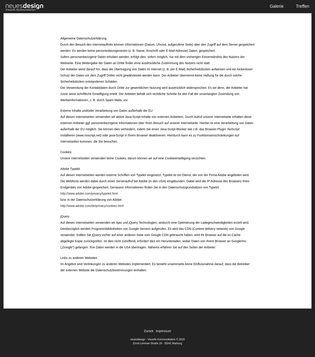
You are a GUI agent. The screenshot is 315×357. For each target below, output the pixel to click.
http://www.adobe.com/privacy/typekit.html (89, 193)
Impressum (163, 331)
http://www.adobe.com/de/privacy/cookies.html (92, 206)
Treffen (302, 6)
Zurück (148, 331)
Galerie (277, 6)
